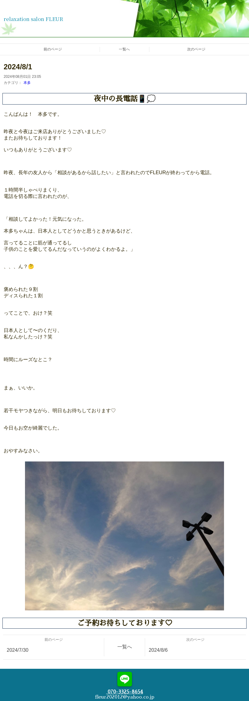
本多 (27, 83)
